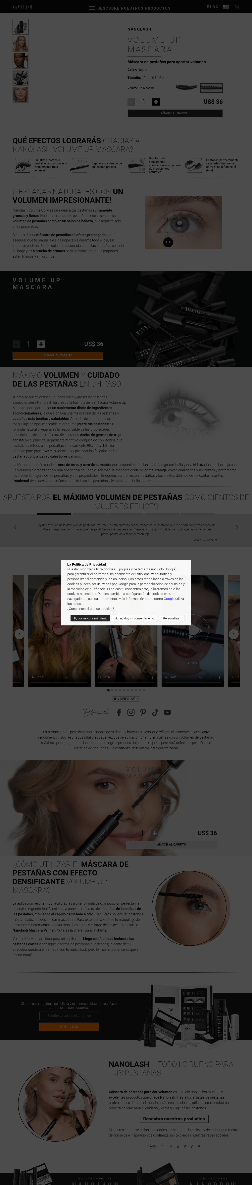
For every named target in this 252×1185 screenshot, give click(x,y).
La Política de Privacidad (86, 565)
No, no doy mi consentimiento (134, 618)
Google (169, 599)
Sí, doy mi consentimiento (90, 618)
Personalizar (171, 618)
